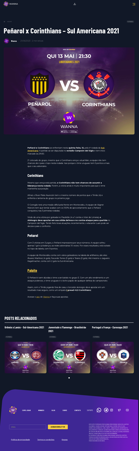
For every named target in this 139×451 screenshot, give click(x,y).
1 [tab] (69, 378)
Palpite (32, 270)
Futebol (130, 21)
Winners (41, 410)
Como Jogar (26, 410)
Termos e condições (45, 440)
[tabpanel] (25, 349)
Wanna (46, 297)
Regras (65, 440)
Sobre (65, 410)
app (38, 297)
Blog (53, 410)
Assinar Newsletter (58, 427)
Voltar (8, 21)
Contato (77, 410)
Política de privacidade (20, 440)
